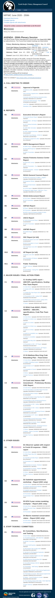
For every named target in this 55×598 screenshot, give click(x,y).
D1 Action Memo (27, 452)
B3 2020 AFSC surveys (28, 162)
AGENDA (35, 46)
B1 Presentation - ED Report (30, 120)
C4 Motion (25, 429)
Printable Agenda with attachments (15, 22)
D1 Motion (25, 472)
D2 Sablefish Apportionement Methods (32, 486)
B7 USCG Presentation (28, 224)
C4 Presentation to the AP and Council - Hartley (34, 418)
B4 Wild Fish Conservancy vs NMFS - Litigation (34, 177)
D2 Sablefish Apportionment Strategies (32, 490)
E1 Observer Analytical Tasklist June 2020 (33, 555)
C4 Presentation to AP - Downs (30, 415)
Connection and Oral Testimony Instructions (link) (35, 97)
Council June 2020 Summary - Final (31, 100)
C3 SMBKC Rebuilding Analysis (30, 362)
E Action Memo (26, 535)
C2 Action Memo (27, 317)
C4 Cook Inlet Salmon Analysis (30, 393)
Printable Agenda (9, 20)
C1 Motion (25, 303)
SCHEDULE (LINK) (27, 90)
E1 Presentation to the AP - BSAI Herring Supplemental (36, 570)
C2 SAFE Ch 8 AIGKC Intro (29, 319)
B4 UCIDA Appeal (27, 188)
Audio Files (26, 104)
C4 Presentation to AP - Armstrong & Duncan (34, 411)
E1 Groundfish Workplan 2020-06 (31, 563)
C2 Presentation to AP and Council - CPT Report (34, 347)
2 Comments (16, 383)
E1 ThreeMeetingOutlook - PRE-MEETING (33, 538)
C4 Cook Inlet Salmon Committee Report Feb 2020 (35, 389)
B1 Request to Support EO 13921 (31, 138)
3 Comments (16, 159)
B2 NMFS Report (27, 146)
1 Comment (16, 175)
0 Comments (16, 87)
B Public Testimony (27, 266)
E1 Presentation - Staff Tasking (30, 566)
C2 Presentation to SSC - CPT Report (32, 344)
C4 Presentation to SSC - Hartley (31, 404)
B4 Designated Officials (28, 181)
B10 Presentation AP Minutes (30, 258)
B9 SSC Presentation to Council (30, 243)
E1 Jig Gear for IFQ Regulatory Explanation (33, 552)
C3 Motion (25, 373)
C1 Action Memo (27, 287)
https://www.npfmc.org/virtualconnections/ (28, 78)
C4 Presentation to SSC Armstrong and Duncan (34, 400)
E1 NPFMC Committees (29, 541)
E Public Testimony (27, 584)
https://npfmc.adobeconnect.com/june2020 (19, 74)
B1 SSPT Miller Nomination (29, 128)
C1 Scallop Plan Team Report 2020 (31, 292)
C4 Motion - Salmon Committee (30, 431)
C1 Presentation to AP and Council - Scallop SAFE (35, 299)
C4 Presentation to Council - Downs (31, 422)
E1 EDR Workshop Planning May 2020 (32, 559)
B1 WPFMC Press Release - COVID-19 (32, 135)
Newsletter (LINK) (27, 106)
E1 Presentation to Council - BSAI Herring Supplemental (36, 573)
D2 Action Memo (27, 484)
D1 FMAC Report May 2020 (29, 454)
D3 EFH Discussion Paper (29, 508)
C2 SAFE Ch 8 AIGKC (28, 322)
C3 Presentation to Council (29, 369)
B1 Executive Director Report (30, 117)
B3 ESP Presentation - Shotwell (30, 169)
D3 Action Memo (27, 506)
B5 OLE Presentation (28, 200)
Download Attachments (11, 18)
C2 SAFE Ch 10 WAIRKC (29, 337)
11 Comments (16, 447)
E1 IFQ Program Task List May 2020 (32, 548)
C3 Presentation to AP (28, 365)
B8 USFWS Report (27, 231)
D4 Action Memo (27, 520)
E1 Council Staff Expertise (29, 545)
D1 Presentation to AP (28, 461)
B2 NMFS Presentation (28, 152)
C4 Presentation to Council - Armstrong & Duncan (35, 425)
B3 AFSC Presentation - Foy (30, 166)
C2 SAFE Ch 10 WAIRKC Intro (30, 333)
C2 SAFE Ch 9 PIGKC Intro (29, 326)
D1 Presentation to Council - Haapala (32, 468)
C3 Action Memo (27, 360)
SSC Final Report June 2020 (30, 247)
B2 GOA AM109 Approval (29, 148)
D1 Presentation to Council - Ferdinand (32, 465)
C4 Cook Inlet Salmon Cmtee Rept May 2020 (34, 397)
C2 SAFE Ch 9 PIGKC (28, 329)
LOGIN (25, 10)
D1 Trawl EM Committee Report (30, 457)
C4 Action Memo (27, 387)
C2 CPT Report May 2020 (29, 340)
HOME (19, 10)
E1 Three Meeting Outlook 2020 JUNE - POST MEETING (37, 581)
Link (34, 50)
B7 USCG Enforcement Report (30, 220)
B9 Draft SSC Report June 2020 (31, 239)
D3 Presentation (27, 511)
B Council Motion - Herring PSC (30, 269)
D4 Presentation (27, 522)
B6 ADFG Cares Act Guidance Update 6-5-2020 (34, 212)
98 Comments (16, 532)
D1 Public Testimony (28, 474)
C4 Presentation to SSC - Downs (31, 407)
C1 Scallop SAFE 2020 (28, 289)
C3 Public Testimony (28, 375)
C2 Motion (25, 351)
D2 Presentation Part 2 (28, 495)
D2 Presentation (27, 493)
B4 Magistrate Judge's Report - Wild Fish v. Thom (35, 190)
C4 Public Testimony (28, 435)
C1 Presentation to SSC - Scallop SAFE (32, 296)
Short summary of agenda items (30, 93)
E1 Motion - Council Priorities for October (33, 577)
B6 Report (25, 208)
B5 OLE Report (26, 198)
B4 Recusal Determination (29, 184)
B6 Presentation (27, 210)
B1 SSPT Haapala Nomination (30, 131)
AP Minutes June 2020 (28, 254)
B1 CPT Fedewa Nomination (30, 124)
